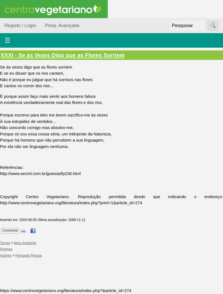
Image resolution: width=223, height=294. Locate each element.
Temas (5, 243)
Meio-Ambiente (25, 243)
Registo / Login (20, 25)
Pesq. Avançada (62, 25)
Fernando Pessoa (28, 255)
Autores (5, 255)
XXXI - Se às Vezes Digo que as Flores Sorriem (62, 55)
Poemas (6, 249)
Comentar (10, 230)
